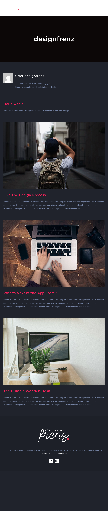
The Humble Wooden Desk (26, 391)
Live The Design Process (24, 195)
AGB (53, 454)
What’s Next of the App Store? (30, 293)
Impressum (45, 454)
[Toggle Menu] (103, 8)
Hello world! (14, 104)
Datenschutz (62, 454)
